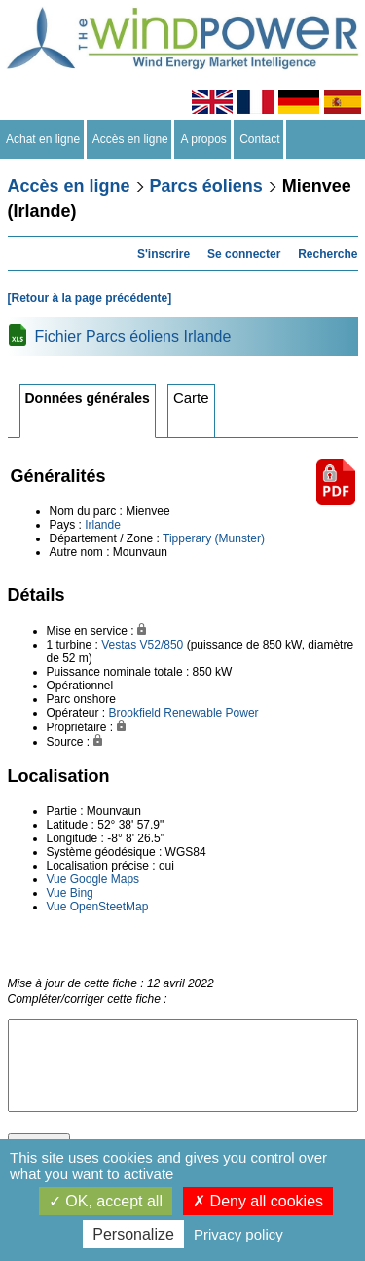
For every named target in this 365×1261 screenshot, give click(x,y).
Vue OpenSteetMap (98, 906)
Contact (260, 139)
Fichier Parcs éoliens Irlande (133, 336)
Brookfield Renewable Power (184, 713)
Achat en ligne (43, 139)
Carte (191, 397)
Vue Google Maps (93, 879)
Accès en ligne (131, 139)
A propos (203, 139)
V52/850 (162, 644)
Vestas (118, 644)
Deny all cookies (258, 1201)
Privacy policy (238, 1234)
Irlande (103, 525)
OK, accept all (106, 1201)
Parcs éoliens (206, 186)
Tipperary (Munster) (214, 538)
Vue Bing (70, 893)
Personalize (133, 1234)
